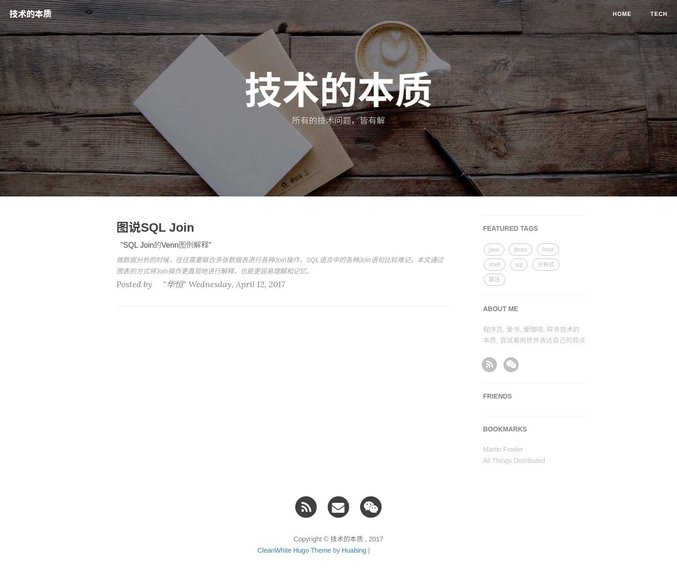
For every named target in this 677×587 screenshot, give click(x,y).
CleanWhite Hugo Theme (294, 550)
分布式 (545, 264)
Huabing (354, 550)
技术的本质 (30, 14)
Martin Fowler (503, 449)
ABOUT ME (501, 309)
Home (622, 14)
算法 (494, 279)
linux (548, 249)
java (494, 249)
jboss (520, 249)
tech (659, 14)
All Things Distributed (514, 460)
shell (495, 264)
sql (518, 264)
